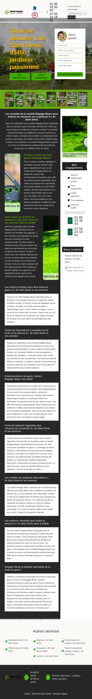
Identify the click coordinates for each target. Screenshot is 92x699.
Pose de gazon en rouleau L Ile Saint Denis (75, 641)
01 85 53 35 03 (54, 7)
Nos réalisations (19, 76)
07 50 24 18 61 (54, 17)
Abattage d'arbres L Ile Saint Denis (17, 641)
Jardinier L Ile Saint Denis (47, 656)
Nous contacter (41, 76)
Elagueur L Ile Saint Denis (44, 641)
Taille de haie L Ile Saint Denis (18, 649)
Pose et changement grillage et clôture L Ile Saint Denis (74, 651)
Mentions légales (60, 694)
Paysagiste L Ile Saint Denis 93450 (45, 649)
